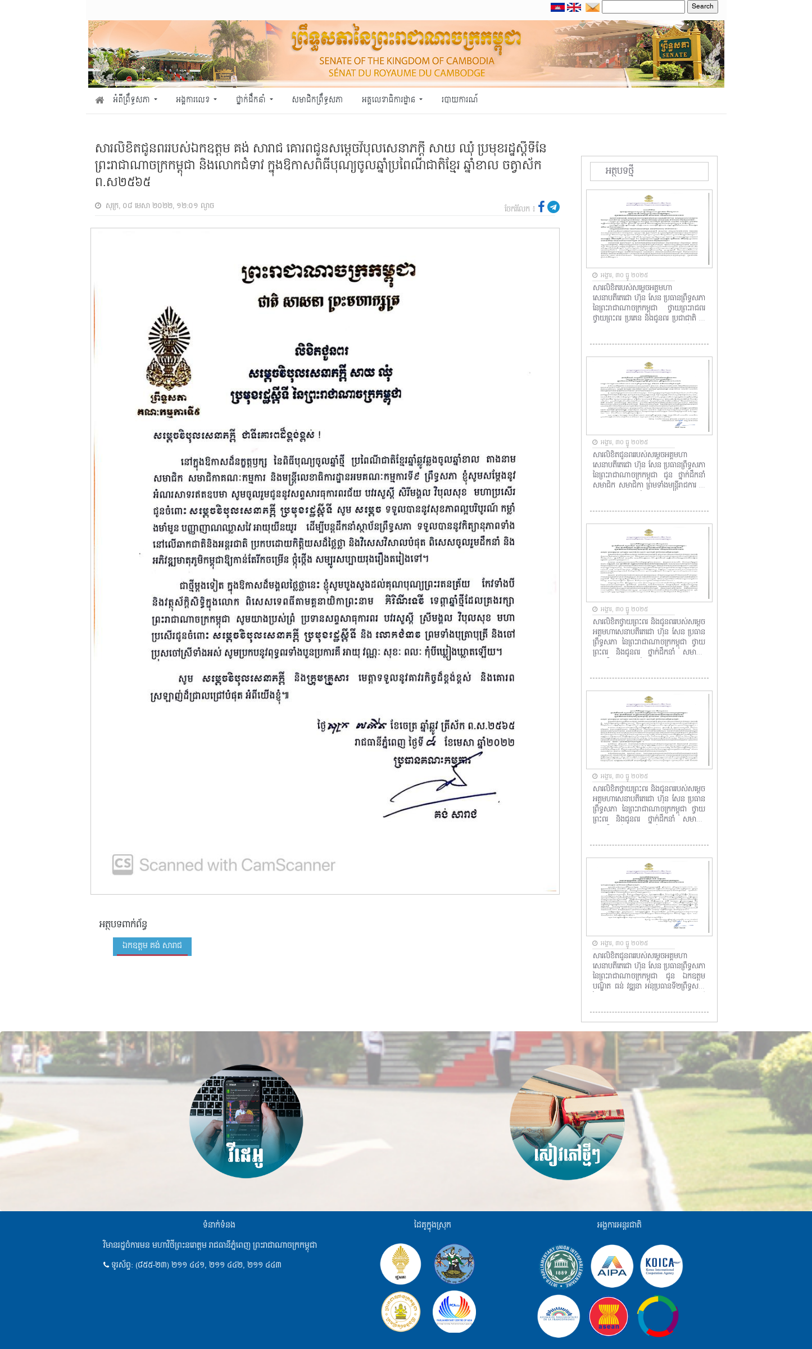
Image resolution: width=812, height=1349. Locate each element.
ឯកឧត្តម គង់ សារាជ (152, 946)
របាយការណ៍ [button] (460, 100)
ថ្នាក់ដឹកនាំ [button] (251, 100)
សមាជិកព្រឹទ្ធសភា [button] (317, 100)
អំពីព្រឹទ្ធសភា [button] (132, 100)
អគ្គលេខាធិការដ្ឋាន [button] (390, 100)
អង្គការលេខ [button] (194, 100)
